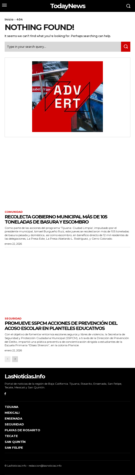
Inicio (9, 19)
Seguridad (13, 318)
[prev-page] (7, 359)
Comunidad (14, 212)
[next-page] (15, 359)
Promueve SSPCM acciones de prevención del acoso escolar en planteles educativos (61, 325)
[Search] (125, 47)
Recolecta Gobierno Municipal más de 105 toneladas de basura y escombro (56, 219)
